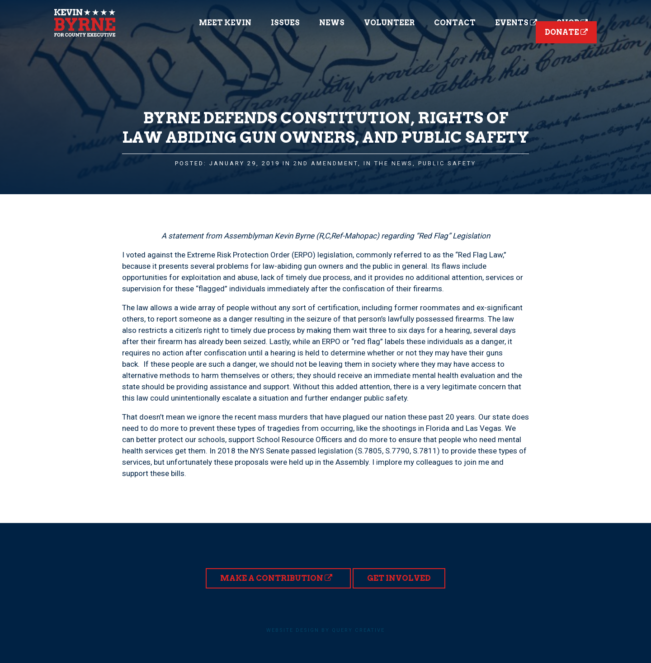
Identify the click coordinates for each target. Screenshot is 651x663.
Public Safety (447, 163)
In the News (388, 163)
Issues (285, 23)
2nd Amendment (325, 163)
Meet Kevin (225, 23)
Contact (455, 23)
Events (516, 23)
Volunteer (389, 23)
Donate (566, 32)
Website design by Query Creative (325, 630)
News (331, 23)
